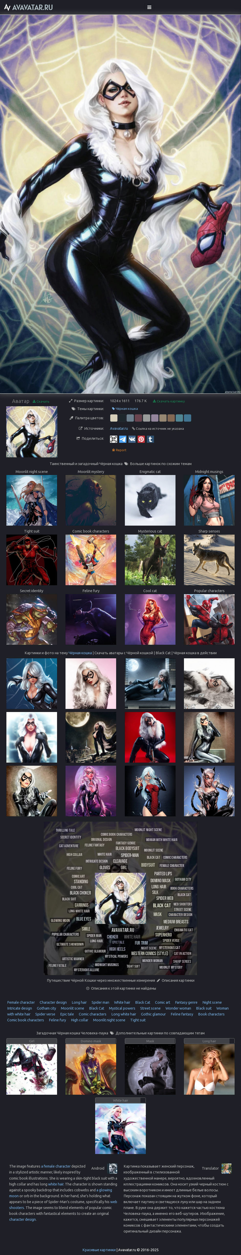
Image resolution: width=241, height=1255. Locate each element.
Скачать (41, 401)
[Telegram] (122, 439)
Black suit (203, 1008)
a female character (56, 1166)
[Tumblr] (150, 439)
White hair (121, 1002)
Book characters (211, 1014)
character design (22, 1219)
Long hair (79, 1002)
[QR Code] (113, 439)
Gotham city (46, 1008)
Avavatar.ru (119, 428)
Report (119, 450)
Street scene (150, 1008)
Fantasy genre (186, 1002)
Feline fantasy (181, 1014)
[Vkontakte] (132, 439)
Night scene (212, 1002)
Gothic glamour (153, 1014)
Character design (53, 1002)
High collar (79, 1020)
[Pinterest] (141, 439)
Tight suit (137, 1020)
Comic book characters (25, 1020)
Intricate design (19, 1008)
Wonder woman (178, 1008)
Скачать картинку (169, 401)
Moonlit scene (72, 1008)
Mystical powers (121, 1008)
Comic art (162, 1002)
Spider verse (45, 1014)
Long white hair (123, 1014)
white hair (55, 1184)
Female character (21, 1002)
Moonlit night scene (108, 1020)
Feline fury (57, 1020)
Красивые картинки (99, 1250)
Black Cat (142, 1002)
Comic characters (92, 1014)
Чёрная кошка (125, 409)
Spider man (100, 1002)
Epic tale (66, 1014)
